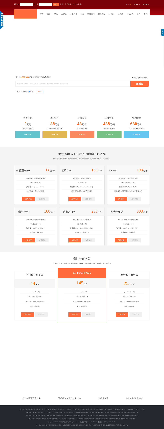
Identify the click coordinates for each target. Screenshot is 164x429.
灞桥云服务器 (98, 425)
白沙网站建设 (114, 419)
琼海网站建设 (54, 419)
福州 (91, 415)
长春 (132, 412)
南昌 (85, 415)
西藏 (125, 412)
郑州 (48, 415)
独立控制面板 (140, 409)
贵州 (92, 412)
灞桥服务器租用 (80, 425)
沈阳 (135, 412)
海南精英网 (99, 409)
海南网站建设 (103, 415)
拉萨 (78, 415)
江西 (89, 412)
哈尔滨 (129, 412)
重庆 (39, 412)
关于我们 (22, 409)
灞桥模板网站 (107, 425)
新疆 (121, 412)
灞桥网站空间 (90, 425)
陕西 (99, 412)
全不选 (24, 91)
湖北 (83, 412)
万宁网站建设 (63, 419)
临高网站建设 (105, 419)
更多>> (40, 91)
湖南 (86, 412)
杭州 (82, 415)
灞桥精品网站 (115, 425)
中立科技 (90, 409)
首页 (42, 14)
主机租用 (91, 14)
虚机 (56, 14)
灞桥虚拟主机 (54, 425)
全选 (17, 91)
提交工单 (46, 409)
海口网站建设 (120, 415)
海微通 (75, 409)
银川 (45, 415)
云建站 (111, 14)
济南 (51, 415)
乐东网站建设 (131, 419)
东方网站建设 (71, 419)
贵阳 (69, 415)
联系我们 (30, 409)
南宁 (75, 415)
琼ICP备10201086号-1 (110, 422)
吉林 (66, 412)
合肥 (57, 415)
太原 (54, 415)
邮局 (138, 14)
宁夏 (108, 412)
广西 (105, 412)
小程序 (120, 14)
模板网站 (101, 14)
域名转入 (135, 78)
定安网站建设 (80, 419)
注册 (61, 4)
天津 (36, 412)
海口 (97, 415)
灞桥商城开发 (124, 425)
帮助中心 (146, 4)
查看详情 (27, 134)
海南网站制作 (112, 415)
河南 (60, 412)
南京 (63, 415)
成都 (66, 415)
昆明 (72, 415)
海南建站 (130, 409)
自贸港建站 (108, 409)
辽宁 (63, 412)
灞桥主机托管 (63, 425)
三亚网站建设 (129, 415)
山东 (74, 412)
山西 (54, 412)
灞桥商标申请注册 (120, 409)
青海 (111, 412)
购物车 (128, 4)
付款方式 (38, 409)
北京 (30, 412)
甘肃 (102, 412)
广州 (88, 415)
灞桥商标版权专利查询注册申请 (82, 42)
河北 (51, 412)
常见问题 (54, 409)
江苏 (48, 412)
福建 (80, 412)
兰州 (35, 415)
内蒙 (118, 412)
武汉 (60, 415)
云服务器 (73, 14)
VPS (82, 14)
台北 (94, 415)
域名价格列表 (143, 78)
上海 (33, 412)
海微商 (69, 409)
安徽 (77, 412)
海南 (27, 412)
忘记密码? (68, 4)
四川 (57, 412)
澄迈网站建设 (97, 419)
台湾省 (115, 412)
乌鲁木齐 (31, 415)
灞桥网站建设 (71, 425)
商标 (145, 14)
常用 (30, 91)
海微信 (62, 409)
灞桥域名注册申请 (44, 425)
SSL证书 (130, 14)
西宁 (38, 415)
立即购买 (28, 199)
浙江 (42, 412)
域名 (49, 14)
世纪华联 (82, 409)
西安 (42, 415)
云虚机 (64, 14)
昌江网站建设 (123, 419)
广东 (45, 412)
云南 (96, 412)
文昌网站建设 (46, 419)
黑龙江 (71, 412)
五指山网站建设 (36, 419)
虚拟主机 (94, 154)
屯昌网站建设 (88, 419)
